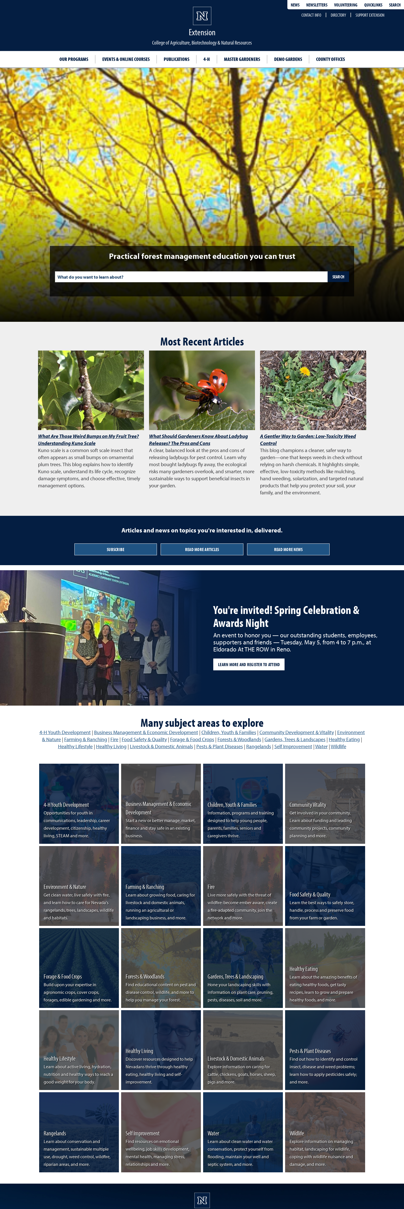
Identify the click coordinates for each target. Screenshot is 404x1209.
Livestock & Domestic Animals (161, 746)
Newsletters (316, 5)
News (295, 5)
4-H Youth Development (65, 732)
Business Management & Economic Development (146, 732)
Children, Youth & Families (228, 732)
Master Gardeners (242, 59)
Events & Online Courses (126, 59)
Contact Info (311, 15)
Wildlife (338, 746)
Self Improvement (293, 746)
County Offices (330, 59)
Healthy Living (111, 746)
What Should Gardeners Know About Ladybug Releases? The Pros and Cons (198, 439)
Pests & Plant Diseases (219, 746)
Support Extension (370, 15)
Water (321, 746)
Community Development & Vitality (296, 732)
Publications (176, 59)
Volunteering (346, 5)
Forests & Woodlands (239, 739)
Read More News (288, 549)
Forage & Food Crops (192, 739)
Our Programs (73, 59)
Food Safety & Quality (144, 739)
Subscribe (115, 549)
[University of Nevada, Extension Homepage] (202, 1200)
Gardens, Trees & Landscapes (295, 739)
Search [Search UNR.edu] (395, 5)
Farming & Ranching (85, 739)
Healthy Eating (344, 739)
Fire (114, 739)
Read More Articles (202, 549)
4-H (206, 59)
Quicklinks (373, 5)
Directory (338, 15)
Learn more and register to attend (249, 664)
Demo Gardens (288, 59)
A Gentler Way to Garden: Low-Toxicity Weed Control (308, 439)
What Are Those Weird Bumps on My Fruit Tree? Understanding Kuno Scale (88, 439)
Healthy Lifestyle (75, 746)
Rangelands (258, 746)
